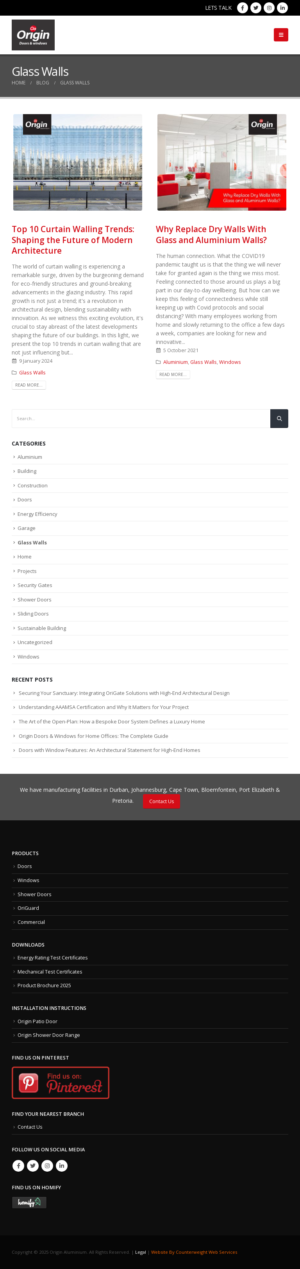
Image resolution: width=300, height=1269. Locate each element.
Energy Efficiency (37, 513)
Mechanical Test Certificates (50, 971)
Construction (33, 485)
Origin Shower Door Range (49, 1035)
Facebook (18, 1166)
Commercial (31, 922)
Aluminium (175, 362)
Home (25, 556)
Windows (230, 362)
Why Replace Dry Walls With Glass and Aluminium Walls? (211, 234)
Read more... (29, 385)
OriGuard (28, 908)
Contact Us (161, 801)
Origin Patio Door (37, 1021)
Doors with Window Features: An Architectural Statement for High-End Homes (109, 750)
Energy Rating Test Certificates (53, 957)
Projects (27, 571)
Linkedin (62, 1166)
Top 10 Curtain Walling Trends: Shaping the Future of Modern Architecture (73, 240)
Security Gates (35, 585)
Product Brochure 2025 (44, 985)
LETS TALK (218, 7)
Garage (27, 528)
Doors (25, 499)
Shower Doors (35, 599)
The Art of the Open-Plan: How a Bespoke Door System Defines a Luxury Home (112, 721)
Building (27, 470)
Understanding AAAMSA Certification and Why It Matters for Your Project (104, 707)
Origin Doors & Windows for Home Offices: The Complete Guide (93, 735)
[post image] (78, 163)
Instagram (47, 1166)
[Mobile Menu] (281, 34)
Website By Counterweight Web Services (194, 1252)
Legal (140, 1252)
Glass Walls (32, 372)
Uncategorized (35, 642)
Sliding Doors (33, 613)
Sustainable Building (42, 628)
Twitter (33, 1166)
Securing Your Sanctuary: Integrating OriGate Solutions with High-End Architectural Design (124, 692)
